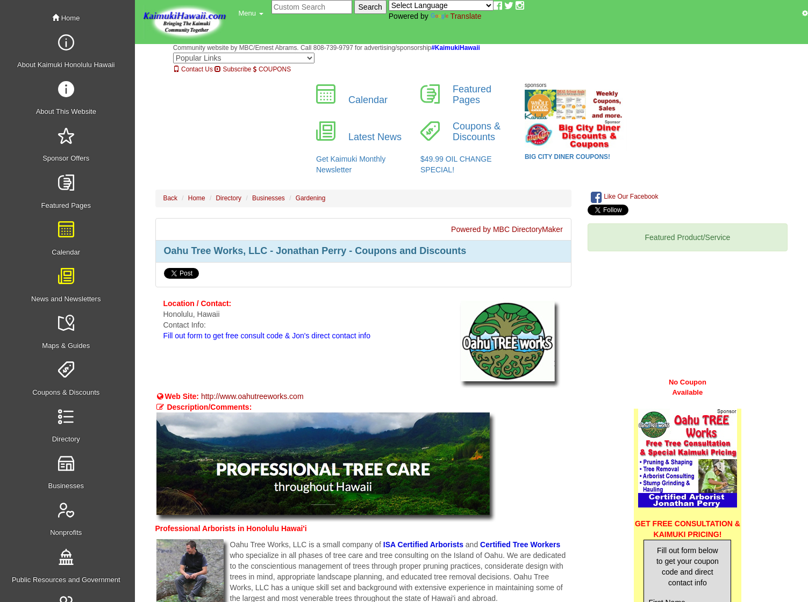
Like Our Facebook (625, 197)
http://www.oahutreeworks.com (252, 396)
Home (66, 18)
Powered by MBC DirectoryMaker (507, 229)
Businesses (268, 198)
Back (170, 198)
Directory (229, 198)
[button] (251, 13)
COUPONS (272, 69)
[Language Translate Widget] (441, 5)
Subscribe (232, 69)
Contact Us (193, 69)
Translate (456, 16)
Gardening (311, 198)
